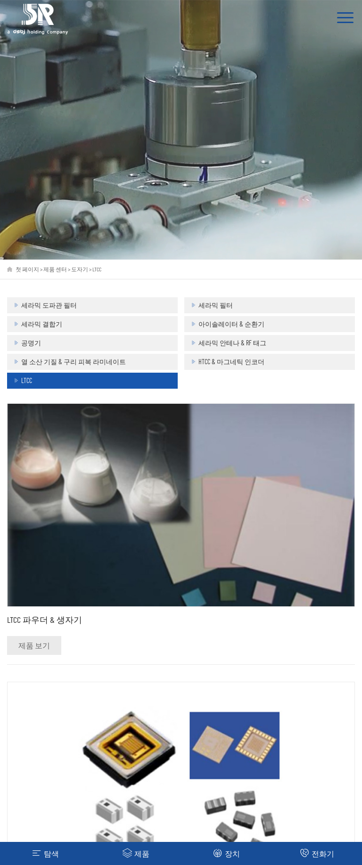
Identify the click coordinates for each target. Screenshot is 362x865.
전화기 (317, 853)
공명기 (31, 343)
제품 (136, 853)
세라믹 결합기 (41, 324)
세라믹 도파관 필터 (49, 305)
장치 (226, 853)
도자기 (79, 269)
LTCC (96, 269)
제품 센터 (55, 269)
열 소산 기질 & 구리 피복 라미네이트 (73, 362)
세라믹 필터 (215, 305)
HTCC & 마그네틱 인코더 (231, 362)
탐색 (45, 853)
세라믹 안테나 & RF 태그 (232, 343)
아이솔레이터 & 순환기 (231, 324)
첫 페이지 (27, 269)
